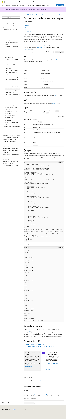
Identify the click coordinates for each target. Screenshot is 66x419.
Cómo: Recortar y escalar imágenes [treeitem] (13, 70)
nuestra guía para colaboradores (29, 365)
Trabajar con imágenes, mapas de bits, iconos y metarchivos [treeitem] (12, 60)
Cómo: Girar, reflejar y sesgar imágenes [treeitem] (11, 73)
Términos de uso (5, 415)
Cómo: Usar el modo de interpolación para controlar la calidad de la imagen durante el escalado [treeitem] (12, 78)
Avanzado (48, 14)
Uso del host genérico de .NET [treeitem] (9, 23)
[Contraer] (18, 15)
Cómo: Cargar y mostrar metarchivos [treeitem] (11, 67)
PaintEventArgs (27, 331)
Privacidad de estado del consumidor (52, 413)
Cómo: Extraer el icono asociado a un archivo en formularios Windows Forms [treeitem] (13, 96)
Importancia (27, 25)
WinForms (43, 14)
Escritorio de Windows (34, 14)
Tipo (25, 29)
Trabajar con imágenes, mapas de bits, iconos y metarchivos (40, 346)
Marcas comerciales (14, 415)
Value (53, 103)
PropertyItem (55, 44)
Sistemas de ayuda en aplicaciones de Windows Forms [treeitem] (10, 151)
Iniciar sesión (61, 1)
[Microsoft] (2, 2)
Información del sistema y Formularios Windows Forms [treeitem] (10, 145)
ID (25, 23)
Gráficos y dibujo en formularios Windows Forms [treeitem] (10, 30)
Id (56, 59)
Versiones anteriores (23, 413)
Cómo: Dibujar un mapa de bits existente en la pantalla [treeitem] (12, 63)
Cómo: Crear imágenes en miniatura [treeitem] (13, 83)
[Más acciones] (63, 15)
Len (25, 27)
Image (45, 45)
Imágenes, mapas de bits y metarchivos (35, 344)
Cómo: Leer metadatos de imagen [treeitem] (13, 88)
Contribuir (35, 413)
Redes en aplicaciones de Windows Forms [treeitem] (11, 137)
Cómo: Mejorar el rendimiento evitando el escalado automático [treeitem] (12, 85)
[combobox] (11, 17)
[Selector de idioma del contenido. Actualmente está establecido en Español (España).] (6, 410)
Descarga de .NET (60, 5)
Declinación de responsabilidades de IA (9, 413)
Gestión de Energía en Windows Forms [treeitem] (10, 148)
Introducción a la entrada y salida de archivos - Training (35, 394)
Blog (29, 413)
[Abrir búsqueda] (57, 2)
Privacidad (41, 413)
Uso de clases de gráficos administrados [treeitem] (10, 39)
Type (56, 95)
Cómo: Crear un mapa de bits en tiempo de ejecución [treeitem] (12, 91)
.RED (28, 14)
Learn (25, 14)
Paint (44, 331)
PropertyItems (33, 45)
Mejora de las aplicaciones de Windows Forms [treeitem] (10, 20)
